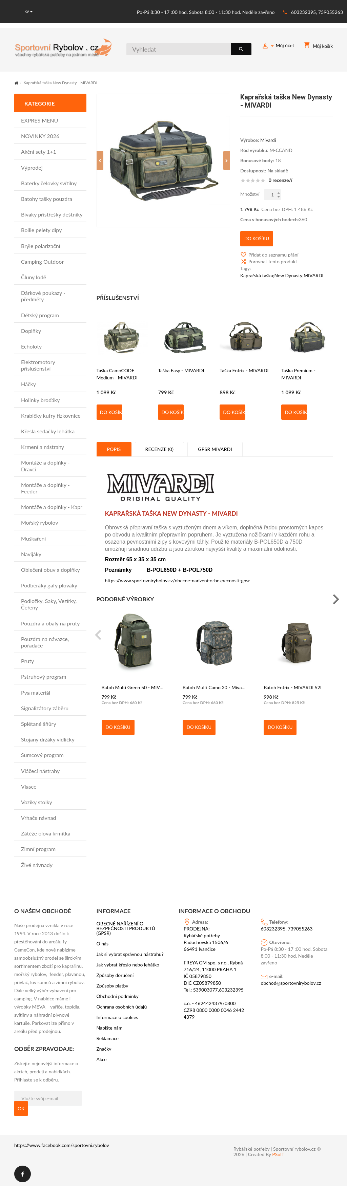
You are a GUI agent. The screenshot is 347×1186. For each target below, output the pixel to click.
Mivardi (268, 139)
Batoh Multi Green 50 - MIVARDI (136, 681)
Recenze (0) (159, 443)
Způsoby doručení (115, 975)
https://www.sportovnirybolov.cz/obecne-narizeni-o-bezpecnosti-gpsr (177, 574)
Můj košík (318, 46)
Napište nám (110, 1027)
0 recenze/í (280, 179)
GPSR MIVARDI (215, 443)
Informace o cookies (117, 1017)
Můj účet (278, 46)
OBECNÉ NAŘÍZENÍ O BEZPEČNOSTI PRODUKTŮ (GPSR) (126, 928)
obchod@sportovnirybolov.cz (291, 982)
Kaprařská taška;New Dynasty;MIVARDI (282, 269)
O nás (103, 943)
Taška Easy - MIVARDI (181, 364)
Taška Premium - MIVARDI (298, 367)
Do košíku (111, 406)
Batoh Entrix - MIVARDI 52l (292, 681)
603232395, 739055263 (317, 12)
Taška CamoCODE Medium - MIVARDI (117, 367)
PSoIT (278, 1154)
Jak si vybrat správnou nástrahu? (130, 954)
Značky (104, 1048)
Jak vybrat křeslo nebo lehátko (128, 964)
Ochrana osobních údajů (122, 1006)
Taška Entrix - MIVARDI (244, 364)
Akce (102, 1059)
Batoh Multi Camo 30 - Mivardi (215, 681)
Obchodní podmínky (118, 996)
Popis (114, 443)
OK (21, 1108)
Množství (250, 193)
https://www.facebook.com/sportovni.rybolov (61, 1144)
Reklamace (108, 1038)
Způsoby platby (112, 985)
